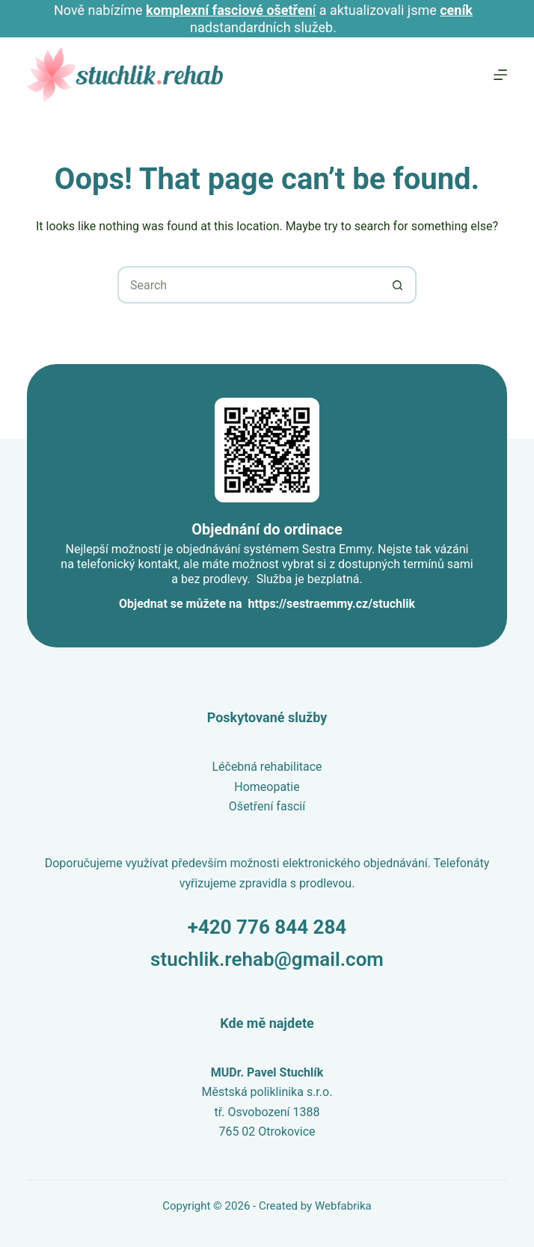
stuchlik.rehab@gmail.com (267, 959)
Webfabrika (343, 1206)
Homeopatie (266, 787)
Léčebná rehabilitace (267, 767)
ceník (456, 10)
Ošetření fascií (267, 806)
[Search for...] (248, 285)
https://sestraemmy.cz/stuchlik (331, 604)
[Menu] (500, 74)
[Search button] (398, 285)
